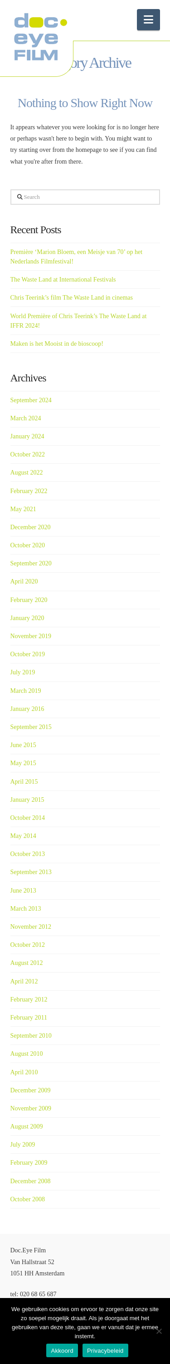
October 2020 (27, 545)
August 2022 (26, 472)
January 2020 (27, 618)
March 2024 (25, 418)
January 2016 (27, 709)
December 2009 (30, 1090)
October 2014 (27, 817)
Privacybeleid (105, 1350)
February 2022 (29, 491)
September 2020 (31, 563)
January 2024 (27, 436)
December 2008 (30, 1181)
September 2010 (31, 1035)
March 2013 (25, 908)
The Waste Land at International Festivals (63, 279)
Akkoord (62, 1350)
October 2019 (27, 654)
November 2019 (31, 636)
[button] (148, 19)
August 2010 (26, 1053)
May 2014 (23, 836)
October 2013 (27, 854)
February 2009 (29, 1162)
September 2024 (31, 400)
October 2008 (27, 1199)
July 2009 (22, 1144)
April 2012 (24, 981)
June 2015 (23, 745)
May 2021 (23, 509)
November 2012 (31, 926)
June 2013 (23, 890)
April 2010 (24, 1072)
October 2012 (27, 944)
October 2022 (27, 454)
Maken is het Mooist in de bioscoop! (56, 343)
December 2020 (30, 527)
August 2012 (26, 963)
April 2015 (24, 781)
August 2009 (26, 1126)
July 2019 (22, 672)
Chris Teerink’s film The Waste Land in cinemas (71, 297)
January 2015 (27, 799)
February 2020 (29, 600)
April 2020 (24, 581)
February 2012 (29, 999)
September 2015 (31, 727)
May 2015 (23, 763)
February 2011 (29, 1017)
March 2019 (25, 690)
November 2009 (31, 1108)
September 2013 (31, 872)
